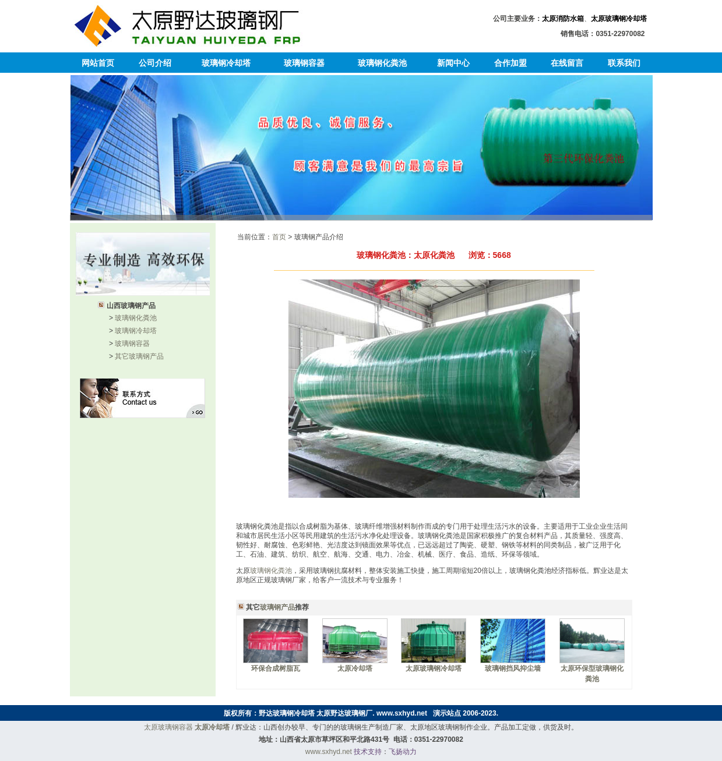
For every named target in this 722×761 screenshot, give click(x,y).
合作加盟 (510, 63)
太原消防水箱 (563, 19)
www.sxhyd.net (401, 713)
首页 (279, 237)
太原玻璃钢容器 (168, 727)
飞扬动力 (403, 752)
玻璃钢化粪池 (382, 63)
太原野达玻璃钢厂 (344, 713)
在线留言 (567, 63)
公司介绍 (155, 63)
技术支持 (368, 752)
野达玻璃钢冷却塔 (287, 713)
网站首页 (98, 63)
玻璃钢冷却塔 (226, 63)
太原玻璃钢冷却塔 (619, 19)
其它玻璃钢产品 (139, 356)
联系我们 (624, 63)
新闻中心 (453, 63)
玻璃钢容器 (304, 63)
